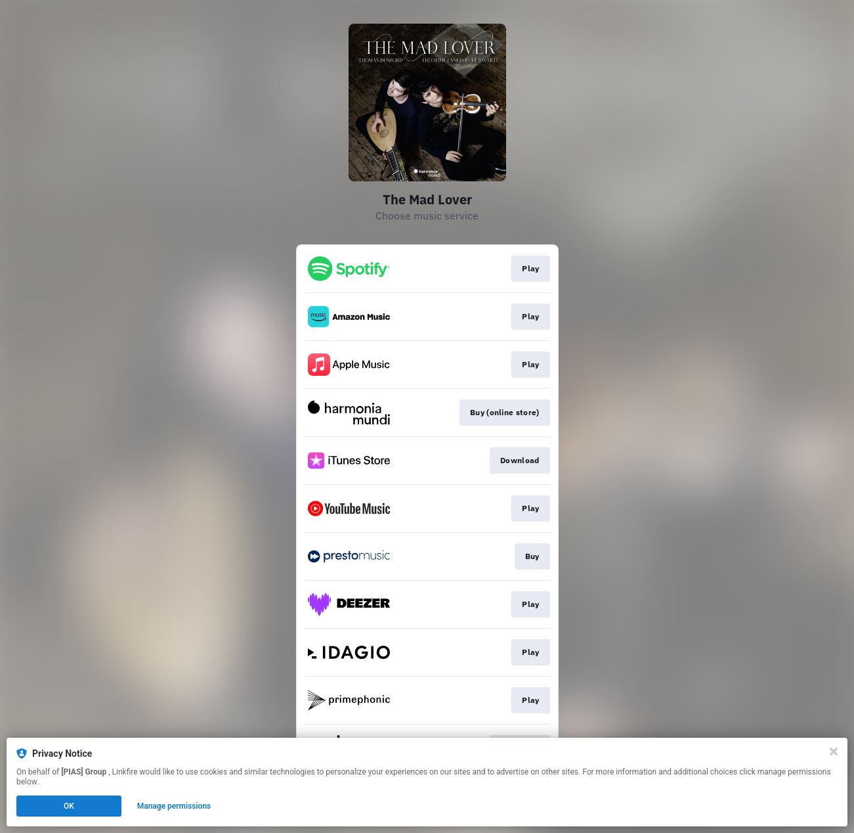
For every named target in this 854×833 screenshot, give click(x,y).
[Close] (833, 751)
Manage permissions (174, 806)
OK (69, 806)
